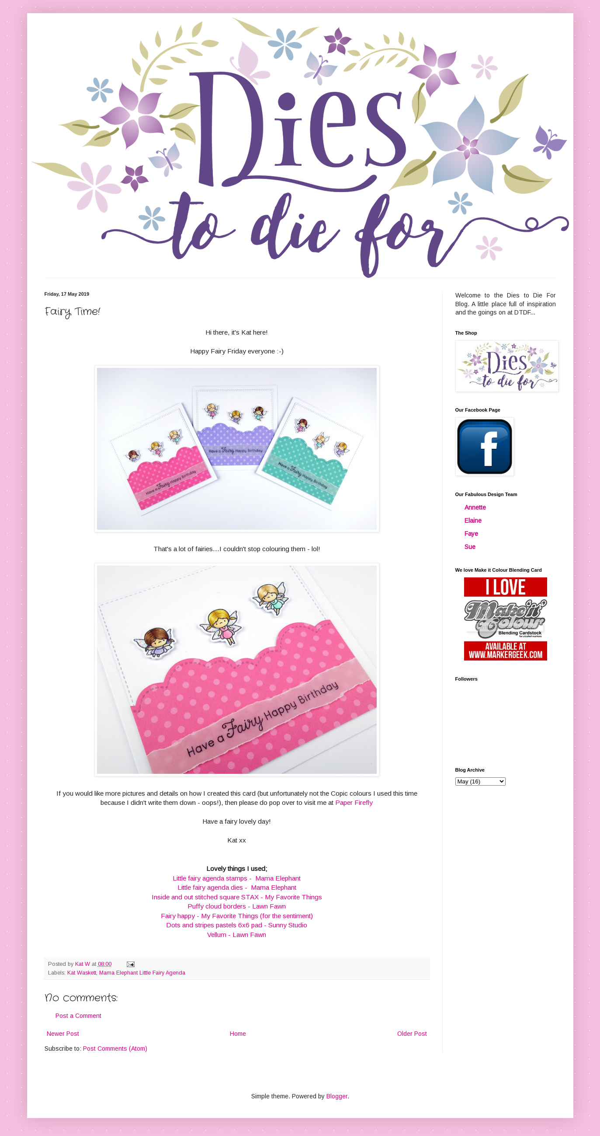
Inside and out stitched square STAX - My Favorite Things (237, 897)
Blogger (336, 1096)
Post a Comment (78, 1015)
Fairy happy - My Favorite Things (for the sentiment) (237, 915)
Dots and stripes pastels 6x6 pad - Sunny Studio (236, 925)
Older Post (412, 1033)
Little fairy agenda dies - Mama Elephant (236, 887)
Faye (471, 533)
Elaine (473, 520)
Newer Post (63, 1033)
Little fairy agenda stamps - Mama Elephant (237, 878)
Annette (475, 507)
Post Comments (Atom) (115, 1048)
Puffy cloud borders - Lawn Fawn (236, 906)
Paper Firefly (354, 802)
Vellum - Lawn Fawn (236, 934)
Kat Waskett (81, 973)
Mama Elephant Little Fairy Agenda (142, 973)
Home (238, 1033)
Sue (470, 546)
